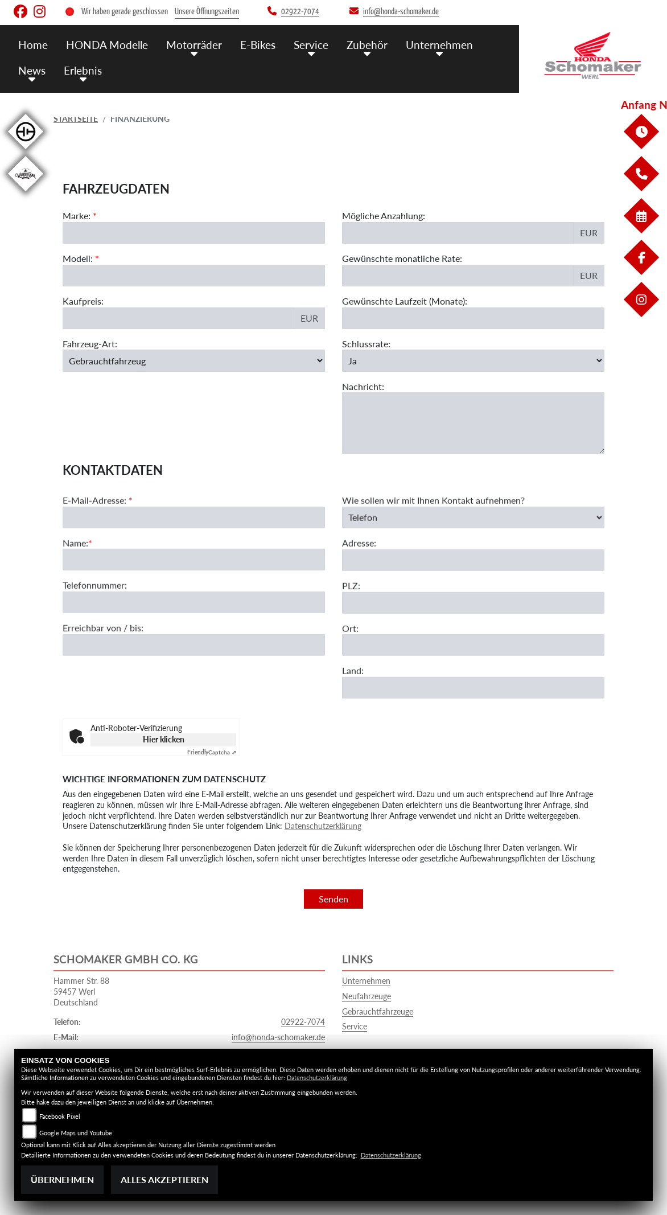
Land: (353, 694)
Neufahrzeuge (366, 996)
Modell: (78, 258)
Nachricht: (363, 386)
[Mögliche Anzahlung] (458, 233)
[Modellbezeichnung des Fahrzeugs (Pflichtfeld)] (194, 275)
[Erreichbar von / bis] (194, 669)
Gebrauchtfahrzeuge (377, 1011)
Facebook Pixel (59, 1116)
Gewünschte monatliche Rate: (402, 258)
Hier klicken (163, 739)
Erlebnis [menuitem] (83, 69)
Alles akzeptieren (164, 1179)
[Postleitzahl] (473, 626)
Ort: (350, 651)
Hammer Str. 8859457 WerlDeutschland (81, 991)
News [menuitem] (32, 69)
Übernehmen (62, 1179)
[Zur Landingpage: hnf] (25, 151)
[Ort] (473, 669)
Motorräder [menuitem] (194, 44)
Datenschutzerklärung (323, 826)
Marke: (76, 216)
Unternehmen (366, 981)
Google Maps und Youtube (75, 1132)
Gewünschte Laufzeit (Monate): (404, 300)
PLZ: (351, 609)
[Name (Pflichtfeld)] (194, 583)
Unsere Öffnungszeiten (207, 11)
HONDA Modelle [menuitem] (107, 44)
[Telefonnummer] (194, 626)
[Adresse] (473, 584)
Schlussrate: (366, 343)
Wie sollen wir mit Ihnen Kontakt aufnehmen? (433, 524)
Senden (333, 898)
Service (354, 1026)
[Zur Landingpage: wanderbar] (25, 193)
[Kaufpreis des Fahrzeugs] (178, 318)
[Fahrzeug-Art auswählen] (194, 361)
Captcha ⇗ (211, 752)
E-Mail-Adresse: (98, 524)
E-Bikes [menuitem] (257, 44)
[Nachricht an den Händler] (473, 423)
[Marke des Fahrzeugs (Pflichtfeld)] (194, 233)
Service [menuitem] (311, 44)
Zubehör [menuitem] (367, 44)
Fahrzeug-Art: (90, 343)
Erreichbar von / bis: (103, 651)
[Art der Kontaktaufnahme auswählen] (473, 541)
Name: (75, 566)
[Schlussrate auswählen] (473, 361)
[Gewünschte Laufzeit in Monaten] (473, 318)
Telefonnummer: (95, 609)
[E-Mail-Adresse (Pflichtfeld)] (194, 541)
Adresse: (359, 566)
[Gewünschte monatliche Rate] (458, 275)
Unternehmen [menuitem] (439, 44)
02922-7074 (303, 1022)
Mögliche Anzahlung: (383, 216)
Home (33, 44)
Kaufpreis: (83, 300)
